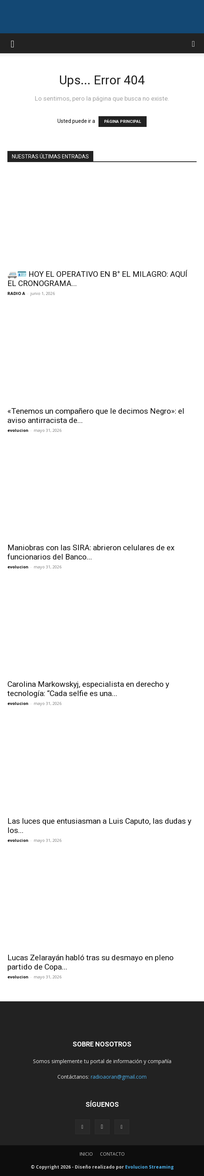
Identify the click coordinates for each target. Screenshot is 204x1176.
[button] (12, 43)
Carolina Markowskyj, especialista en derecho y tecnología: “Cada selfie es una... (88, 689)
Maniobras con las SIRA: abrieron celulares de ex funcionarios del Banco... (90, 552)
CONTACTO (112, 1154)
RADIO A (16, 293)
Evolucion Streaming (149, 1167)
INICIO (86, 1154)
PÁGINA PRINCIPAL (122, 121)
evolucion (18, 430)
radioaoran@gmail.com (119, 1076)
